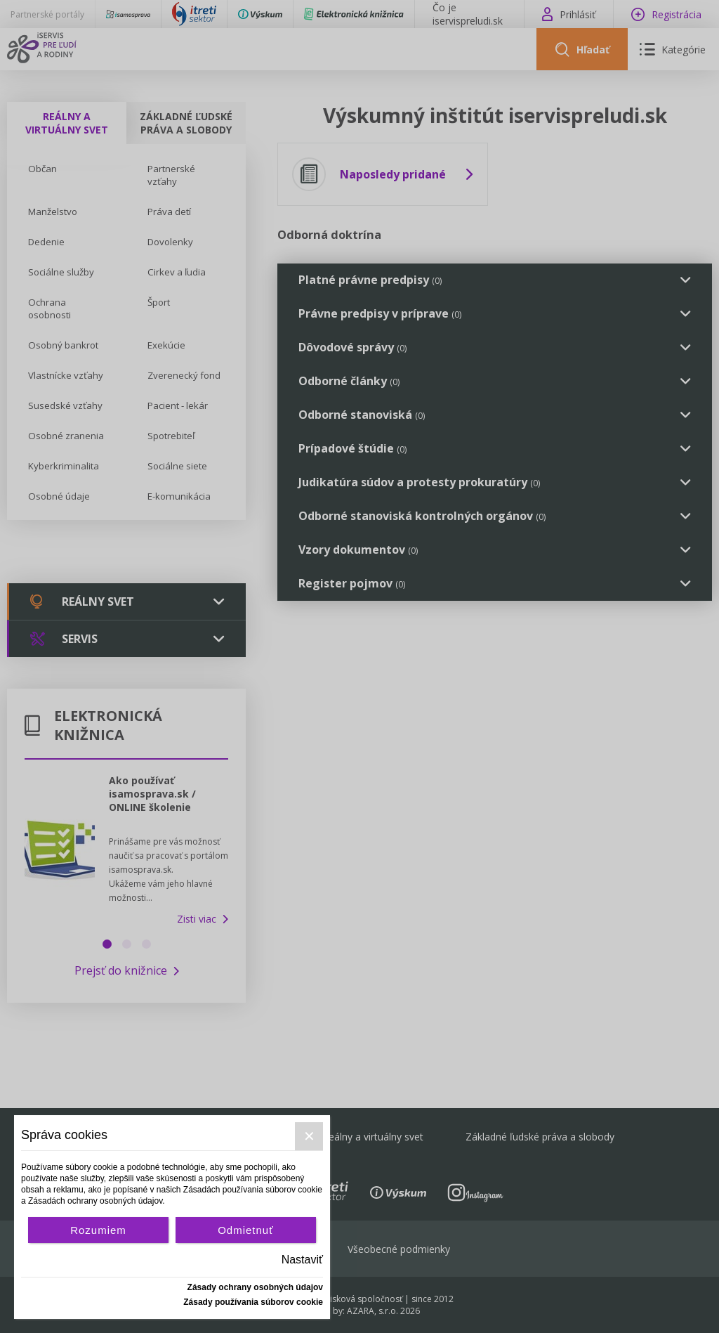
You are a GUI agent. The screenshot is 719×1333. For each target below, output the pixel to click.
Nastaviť (302, 1260)
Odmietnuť (246, 1230)
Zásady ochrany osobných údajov (255, 1287)
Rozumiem (98, 1230)
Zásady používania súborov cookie (253, 1302)
